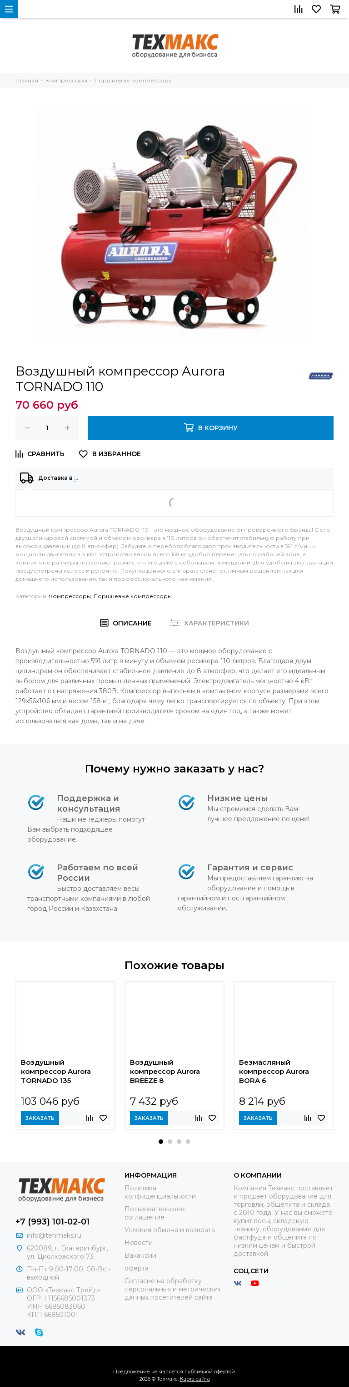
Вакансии (140, 1255)
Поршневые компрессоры (133, 596)
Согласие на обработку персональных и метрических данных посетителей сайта (173, 1289)
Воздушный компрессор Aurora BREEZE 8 (165, 1071)
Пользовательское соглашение (155, 1213)
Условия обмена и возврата (170, 1230)
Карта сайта (195, 1379)
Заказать (40, 1118)
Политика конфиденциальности (160, 1192)
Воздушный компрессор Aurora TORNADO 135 (56, 1071)
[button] (161, 1141)
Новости (139, 1243)
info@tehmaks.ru (54, 1235)
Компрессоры (70, 596)
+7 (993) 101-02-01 (52, 1222)
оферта (137, 1268)
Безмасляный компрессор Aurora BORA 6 (274, 1071)
